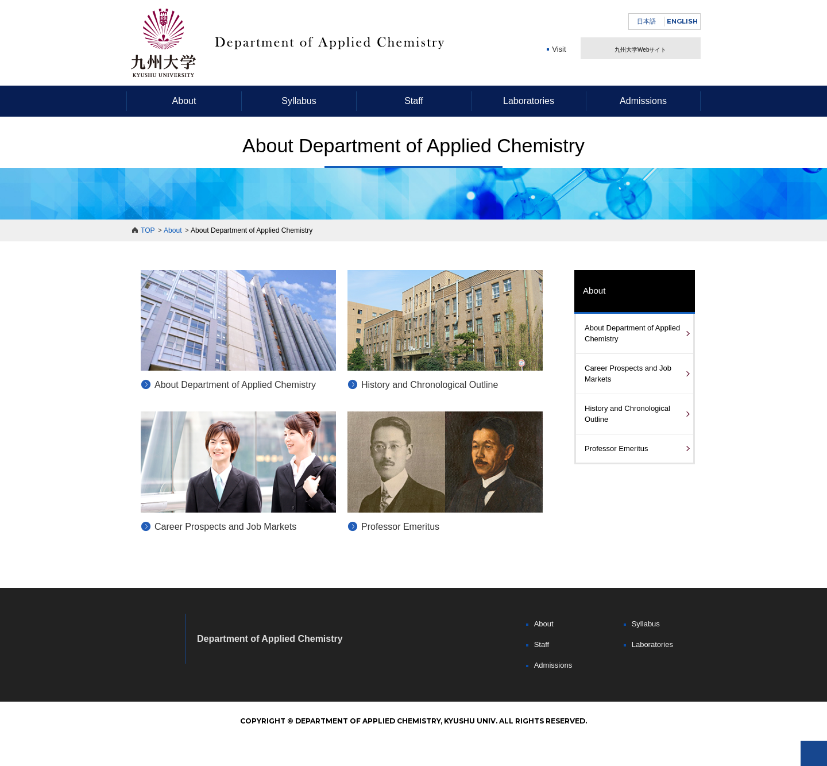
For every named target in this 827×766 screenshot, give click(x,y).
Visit (559, 66)
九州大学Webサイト (640, 56)
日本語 (646, 21)
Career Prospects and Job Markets (225, 527)
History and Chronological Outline (429, 385)
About (184, 101)
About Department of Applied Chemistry (235, 385)
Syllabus (298, 101)
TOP (148, 230)
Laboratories (528, 101)
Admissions (643, 101)
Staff (413, 101)
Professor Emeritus (400, 527)
